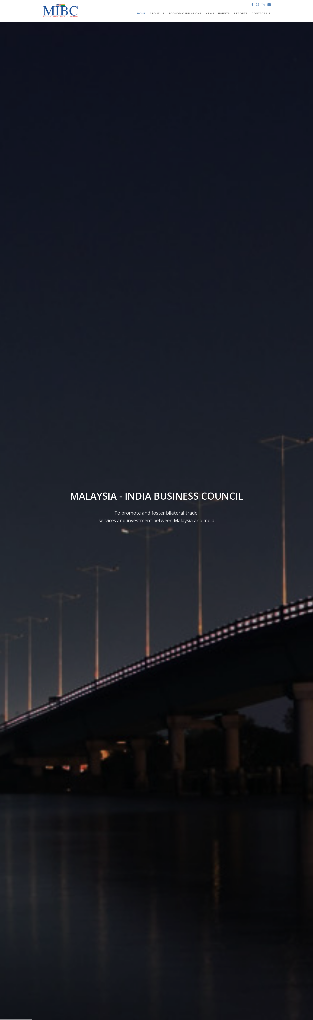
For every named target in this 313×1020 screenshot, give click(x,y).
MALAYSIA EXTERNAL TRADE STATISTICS (181, 968)
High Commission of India (174, 952)
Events (224, 13)
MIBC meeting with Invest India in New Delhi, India (230, 260)
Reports (241, 13)
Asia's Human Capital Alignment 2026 (222, 204)
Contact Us (261, 13)
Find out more (100, 190)
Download (200, 412)
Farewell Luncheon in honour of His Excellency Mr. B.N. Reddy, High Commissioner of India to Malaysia (233, 177)
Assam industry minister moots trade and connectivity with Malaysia (83, 711)
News (210, 13)
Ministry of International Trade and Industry (179, 960)
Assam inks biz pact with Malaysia (75, 667)
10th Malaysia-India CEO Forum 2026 (222, 232)
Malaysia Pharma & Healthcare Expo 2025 (225, 302)
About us (106, 952)
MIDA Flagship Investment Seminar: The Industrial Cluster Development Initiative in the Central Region (231, 274)
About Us (157, 13)
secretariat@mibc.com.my (236, 988)
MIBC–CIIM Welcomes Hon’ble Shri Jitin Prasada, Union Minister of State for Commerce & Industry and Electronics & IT (232, 288)
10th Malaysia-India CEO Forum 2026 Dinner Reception (234, 218)
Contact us (108, 983)
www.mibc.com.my (231, 993)
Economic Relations (185, 13)
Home (141, 13)
